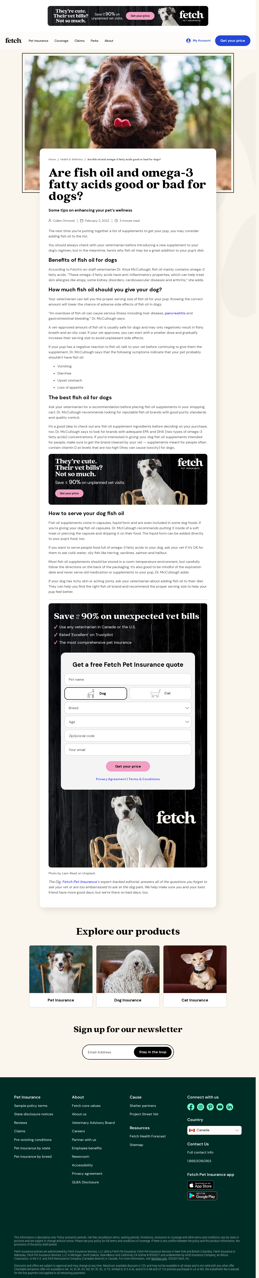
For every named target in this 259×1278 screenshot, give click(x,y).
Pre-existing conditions (33, 1139)
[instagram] (200, 1106)
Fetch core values (86, 1105)
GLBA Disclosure (85, 1182)
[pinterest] (210, 1106)
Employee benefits (87, 1148)
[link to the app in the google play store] (202, 1195)
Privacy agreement (87, 1173)
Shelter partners (143, 1105)
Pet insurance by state (32, 1148)
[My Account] (198, 40)
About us (79, 1114)
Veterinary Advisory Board (93, 1122)
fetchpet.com (159, 1258)
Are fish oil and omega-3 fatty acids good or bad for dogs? (124, 159)
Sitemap (136, 1144)
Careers (78, 1131)
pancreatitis (175, 313)
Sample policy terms (30, 1105)
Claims (19, 1131)
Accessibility (82, 1165)
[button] (38, 41)
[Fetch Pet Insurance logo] (13, 40)
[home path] (79, 881)
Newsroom (80, 1156)
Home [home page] (52, 159)
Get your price (232, 40)
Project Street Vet (144, 1114)
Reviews (20, 1122)
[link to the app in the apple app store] (200, 1185)
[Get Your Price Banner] (128, 16)
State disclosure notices (33, 1114)
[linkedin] (229, 1106)
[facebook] (190, 1106)
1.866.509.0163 (199, 1161)
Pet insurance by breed (33, 1156)
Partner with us (84, 1139)
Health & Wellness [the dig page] (71, 159)
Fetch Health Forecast (148, 1136)
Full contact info (200, 1152)
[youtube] (219, 1106)
